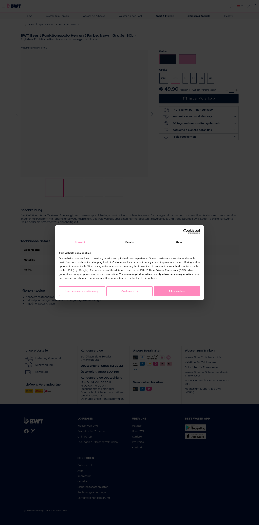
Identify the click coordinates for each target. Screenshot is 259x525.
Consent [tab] (80, 242)
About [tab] (179, 242)
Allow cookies (177, 291)
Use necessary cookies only (81, 291)
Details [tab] (129, 242)
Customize (129, 291)
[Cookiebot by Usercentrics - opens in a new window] (185, 231)
